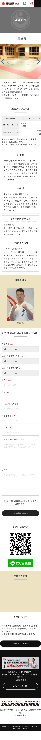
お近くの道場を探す (20, 695)
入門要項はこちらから (20, 652)
